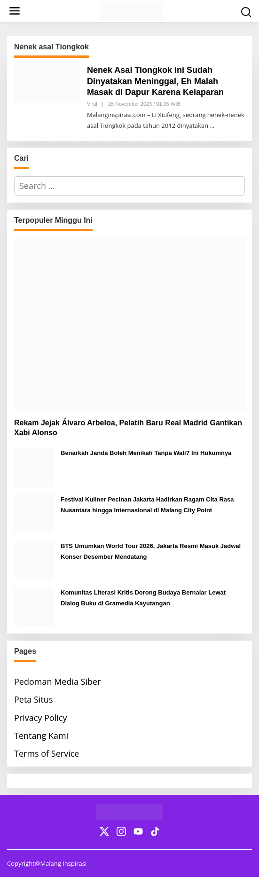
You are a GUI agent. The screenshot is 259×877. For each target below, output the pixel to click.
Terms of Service (46, 753)
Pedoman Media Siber (57, 681)
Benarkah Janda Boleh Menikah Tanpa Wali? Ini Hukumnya (146, 452)
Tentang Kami (41, 735)
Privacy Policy (40, 717)
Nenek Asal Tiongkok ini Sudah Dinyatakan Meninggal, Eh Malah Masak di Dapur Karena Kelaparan (155, 81)
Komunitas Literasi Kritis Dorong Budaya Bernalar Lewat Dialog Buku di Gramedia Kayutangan (143, 598)
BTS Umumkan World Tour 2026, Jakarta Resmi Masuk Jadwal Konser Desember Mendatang (151, 551)
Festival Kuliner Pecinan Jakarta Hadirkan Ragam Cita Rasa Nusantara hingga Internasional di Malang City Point (147, 505)
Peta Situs (33, 699)
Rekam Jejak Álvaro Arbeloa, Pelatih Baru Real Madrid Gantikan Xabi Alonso (128, 428)
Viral (92, 104)
